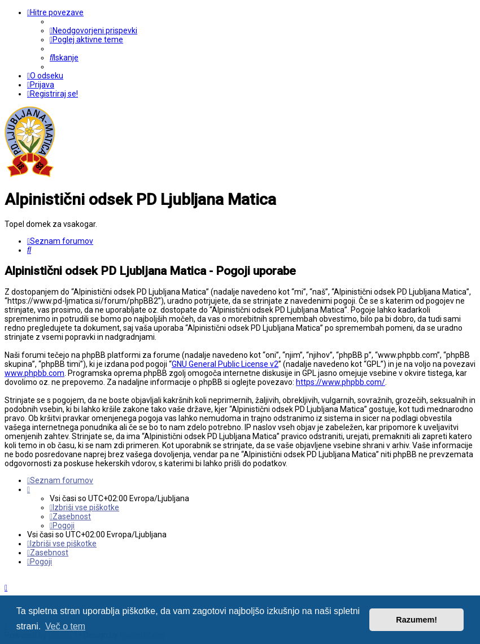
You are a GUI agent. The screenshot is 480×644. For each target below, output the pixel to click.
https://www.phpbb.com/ (340, 382)
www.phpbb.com (34, 373)
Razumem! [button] (416, 619)
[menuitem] (93, 30)
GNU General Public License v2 (225, 364)
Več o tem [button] (65, 626)
